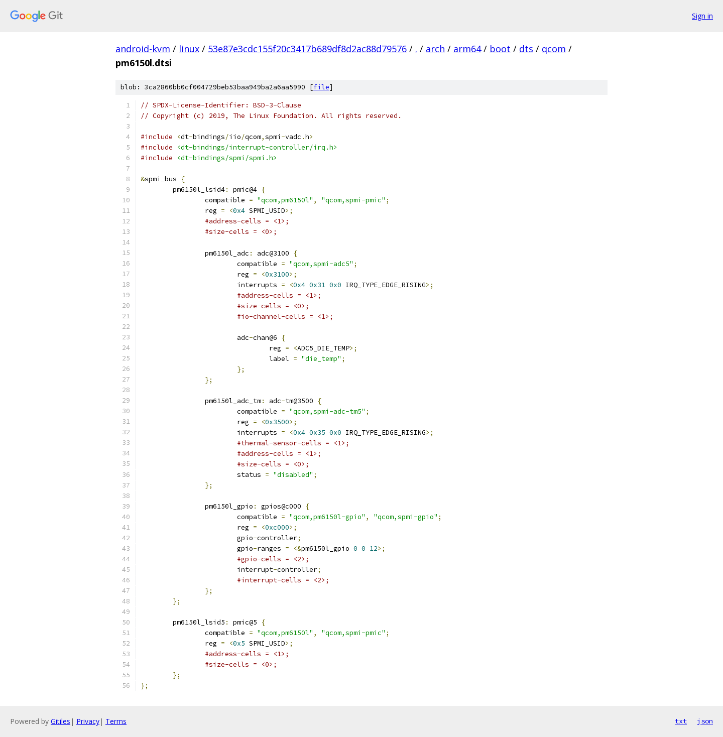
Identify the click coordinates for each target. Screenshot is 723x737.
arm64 (467, 49)
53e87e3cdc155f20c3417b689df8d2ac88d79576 (307, 49)
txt (681, 720)
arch (435, 49)
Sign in (702, 16)
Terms (116, 721)
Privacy (87, 721)
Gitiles (60, 721)
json (705, 720)
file (321, 87)
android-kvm (142, 49)
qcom (554, 49)
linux (189, 49)
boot (500, 49)
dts (526, 49)
